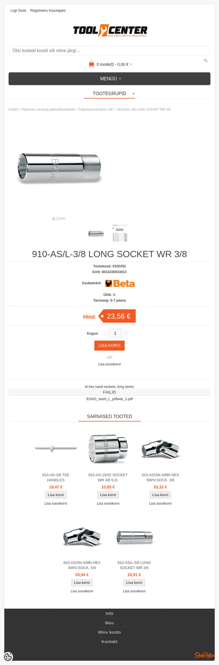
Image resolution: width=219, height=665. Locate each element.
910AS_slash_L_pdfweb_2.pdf (109, 399)
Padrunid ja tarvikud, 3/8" (96, 109)
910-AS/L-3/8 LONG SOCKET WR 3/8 (144, 109)
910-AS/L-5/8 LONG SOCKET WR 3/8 (134, 565)
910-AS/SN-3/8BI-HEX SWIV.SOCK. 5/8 (82, 565)
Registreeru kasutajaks (48, 11)
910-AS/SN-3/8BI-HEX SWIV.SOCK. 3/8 (160, 477)
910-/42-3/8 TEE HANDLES (55, 477)
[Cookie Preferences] (8, 657)
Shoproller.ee (205, 655)
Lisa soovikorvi (109, 364)
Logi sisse (18, 11)
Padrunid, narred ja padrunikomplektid (48, 109)
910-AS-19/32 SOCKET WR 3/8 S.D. (107, 477)
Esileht (13, 109)
